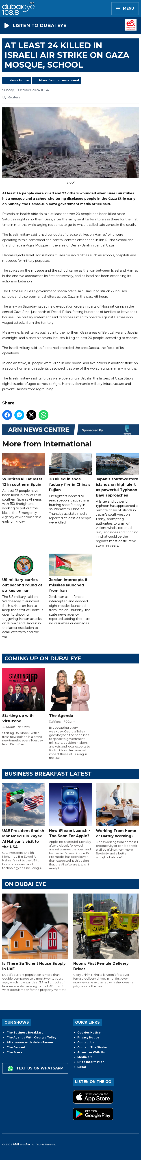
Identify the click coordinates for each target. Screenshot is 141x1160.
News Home (19, 80)
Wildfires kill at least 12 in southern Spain (23, 469)
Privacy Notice (88, 1037)
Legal (81, 1067)
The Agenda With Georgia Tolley (31, 1037)
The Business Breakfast (25, 1032)
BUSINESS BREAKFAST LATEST (48, 773)
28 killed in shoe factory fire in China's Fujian (70, 472)
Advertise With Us (91, 1052)
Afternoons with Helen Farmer (30, 1042)
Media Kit (84, 1057)
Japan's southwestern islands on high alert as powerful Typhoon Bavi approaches (117, 475)
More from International (59, 80)
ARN (16, 1144)
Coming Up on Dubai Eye (42, 658)
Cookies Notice (89, 1032)
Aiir (27, 1144)
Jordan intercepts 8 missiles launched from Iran (70, 573)
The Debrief (16, 1047)
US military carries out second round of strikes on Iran (23, 573)
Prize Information (90, 1062)
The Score (14, 1052)
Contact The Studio (92, 1047)
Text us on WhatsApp (35, 1068)
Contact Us (85, 1042)
